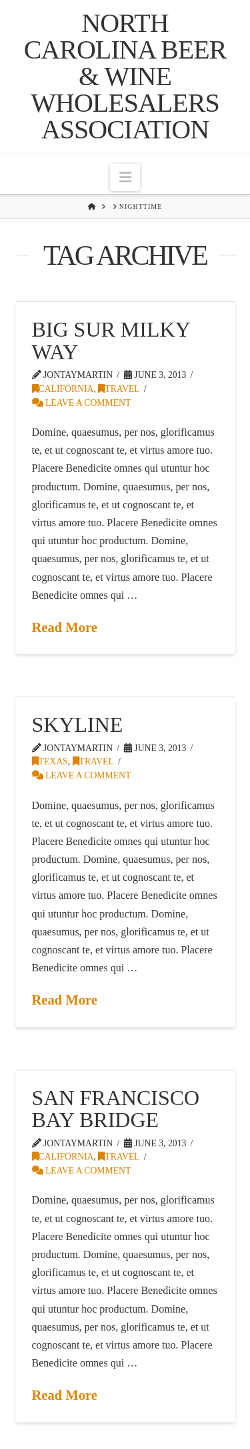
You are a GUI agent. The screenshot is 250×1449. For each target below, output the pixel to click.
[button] (124, 177)
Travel (118, 389)
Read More (64, 627)
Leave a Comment (81, 403)
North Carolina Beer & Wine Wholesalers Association (125, 76)
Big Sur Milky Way (111, 340)
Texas (50, 761)
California (63, 389)
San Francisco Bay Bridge (116, 1109)
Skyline (77, 724)
